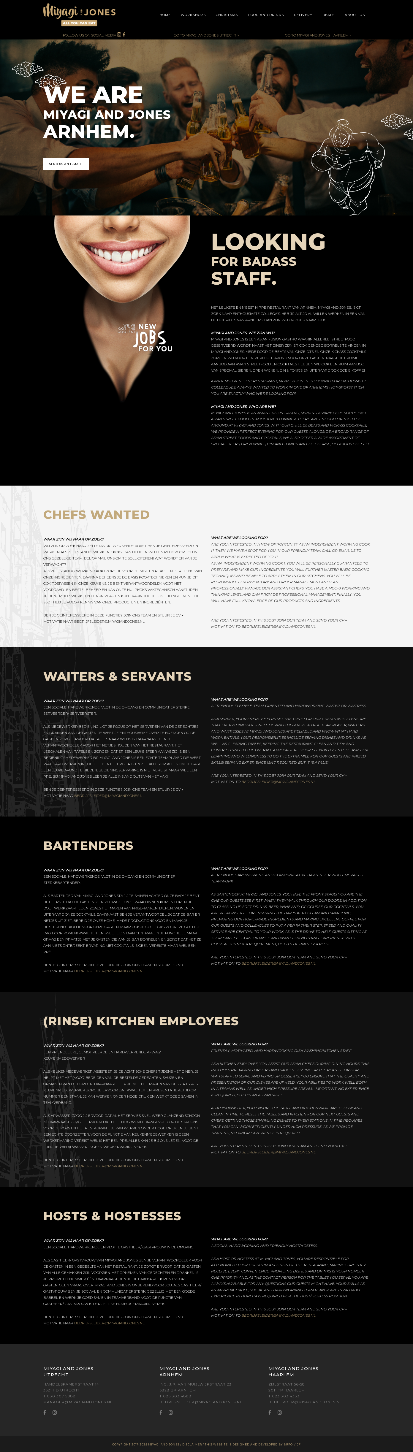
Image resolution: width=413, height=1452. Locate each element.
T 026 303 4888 (175, 1396)
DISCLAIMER (192, 1444)
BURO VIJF (292, 1444)
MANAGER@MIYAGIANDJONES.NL (78, 1402)
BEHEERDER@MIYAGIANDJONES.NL (305, 1402)
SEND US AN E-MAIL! (66, 164)
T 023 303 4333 (284, 1396)
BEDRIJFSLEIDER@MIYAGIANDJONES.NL (109, 621)
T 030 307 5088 (59, 1396)
